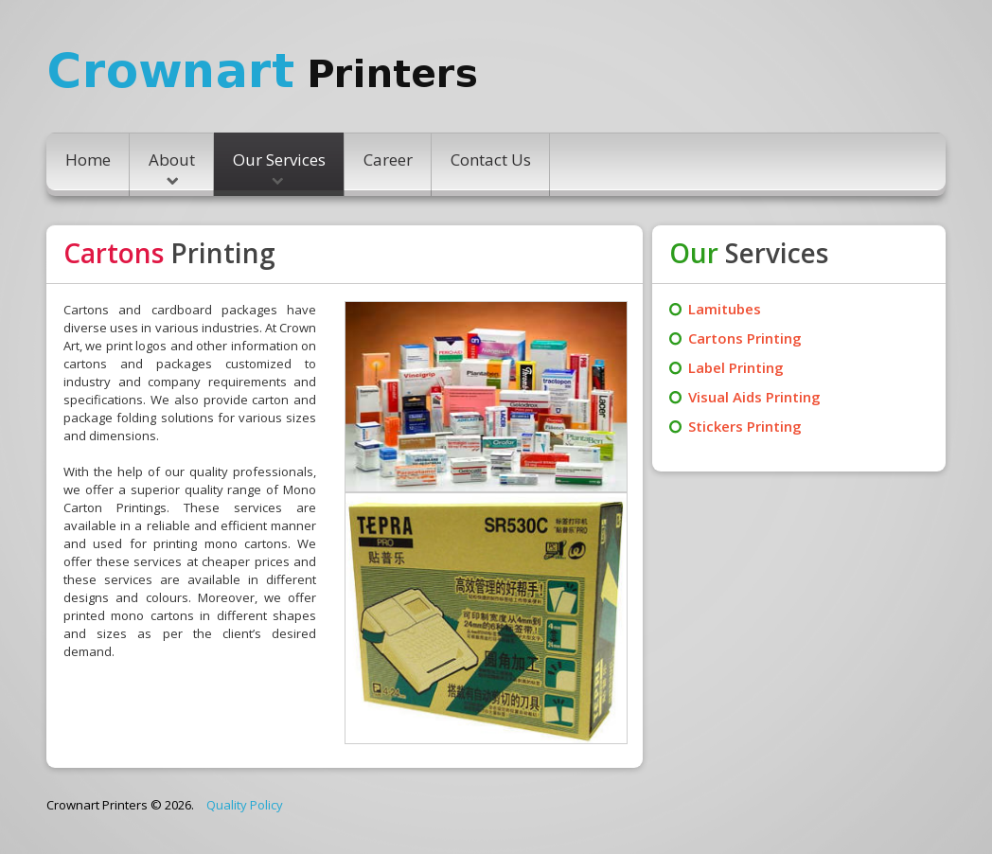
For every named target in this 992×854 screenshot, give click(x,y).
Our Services (279, 167)
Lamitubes (724, 308)
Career (388, 159)
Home (88, 159)
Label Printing (736, 367)
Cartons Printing (745, 338)
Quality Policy (244, 804)
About (172, 167)
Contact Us (491, 159)
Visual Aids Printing (754, 396)
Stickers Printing (745, 426)
